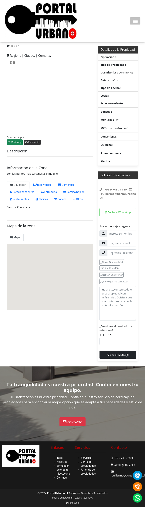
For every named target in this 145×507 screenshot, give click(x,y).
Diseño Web (72, 502)
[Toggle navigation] (135, 21)
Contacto (62, 477)
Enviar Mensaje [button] (118, 354)
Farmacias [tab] (49, 191)
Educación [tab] (18, 184)
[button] (72, 421)
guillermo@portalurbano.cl (128, 475)
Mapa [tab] (15, 237)
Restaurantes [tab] (19, 199)
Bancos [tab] (60, 199)
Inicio (14, 45)
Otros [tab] (78, 199)
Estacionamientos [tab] (22, 191)
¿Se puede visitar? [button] (109, 268)
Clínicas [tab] (41, 199)
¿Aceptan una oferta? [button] (111, 274)
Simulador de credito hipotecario (63, 469)
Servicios (86, 457)
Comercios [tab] (66, 184)
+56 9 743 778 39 (123, 458)
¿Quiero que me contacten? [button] (114, 281)
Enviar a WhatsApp (118, 212)
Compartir (32, 142)
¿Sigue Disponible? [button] (111, 262)
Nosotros (62, 461)
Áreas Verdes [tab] (42, 184)
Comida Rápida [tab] (74, 191)
